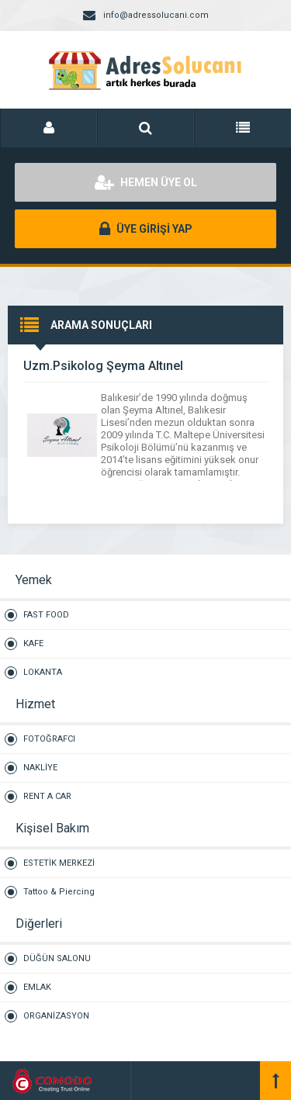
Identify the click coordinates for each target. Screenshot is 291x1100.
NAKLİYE (40, 768)
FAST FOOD (46, 615)
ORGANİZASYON (56, 1016)
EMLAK (37, 987)
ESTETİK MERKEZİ (59, 863)
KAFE (33, 643)
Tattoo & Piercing (59, 892)
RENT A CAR (47, 796)
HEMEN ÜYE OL (146, 182)
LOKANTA (42, 672)
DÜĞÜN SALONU (57, 958)
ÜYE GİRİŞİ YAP (145, 228)
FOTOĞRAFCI (49, 739)
